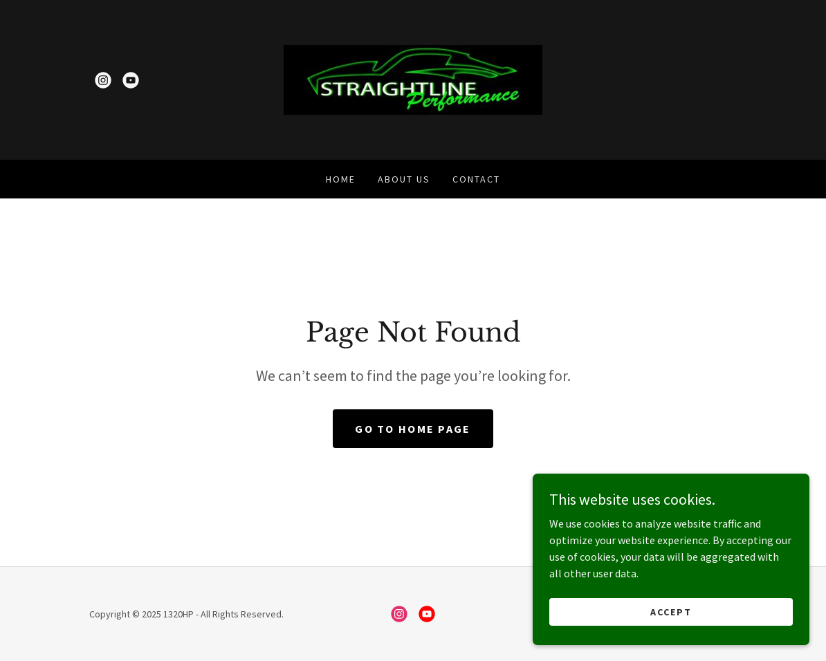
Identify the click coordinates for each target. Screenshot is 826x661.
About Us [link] (404, 179)
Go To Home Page (412, 429)
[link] (103, 80)
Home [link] (341, 179)
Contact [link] (476, 179)
